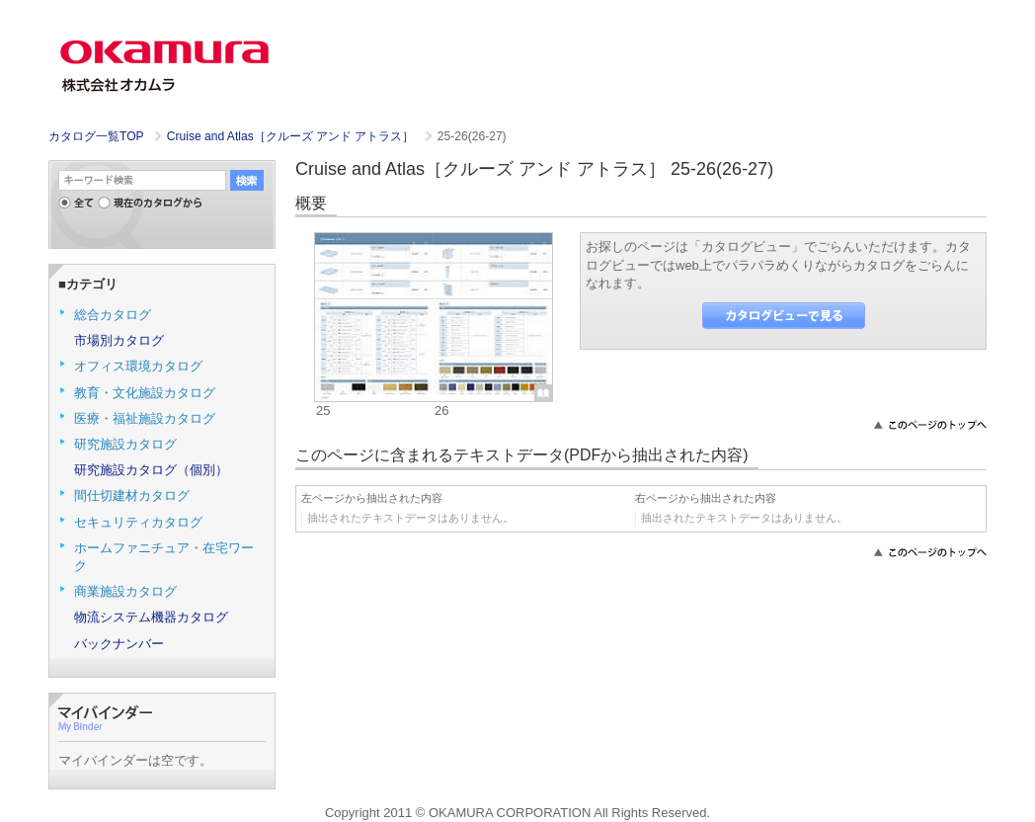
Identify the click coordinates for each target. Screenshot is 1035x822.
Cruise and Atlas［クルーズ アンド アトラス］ (292, 136)
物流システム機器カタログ (151, 617)
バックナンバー (119, 643)
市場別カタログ (119, 340)
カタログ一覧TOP (95, 136)
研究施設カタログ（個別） (151, 469)
